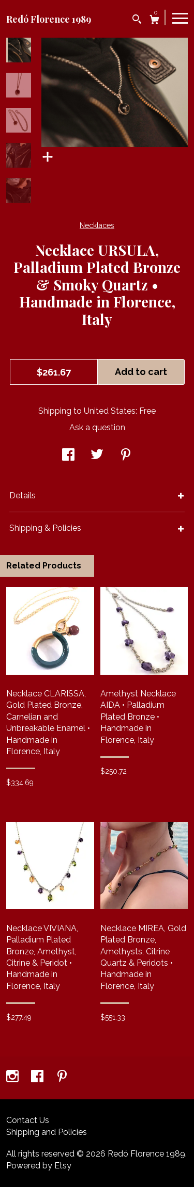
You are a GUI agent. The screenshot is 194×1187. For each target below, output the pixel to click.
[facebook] (38, 1077)
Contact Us (27, 1120)
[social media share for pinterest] (126, 456)
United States (110, 411)
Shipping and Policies (46, 1132)
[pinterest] (62, 1077)
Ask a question (97, 427)
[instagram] (13, 1077)
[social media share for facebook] (68, 456)
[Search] (136, 20)
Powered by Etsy (38, 1165)
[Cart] (154, 20)
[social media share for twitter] (97, 456)
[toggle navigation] (180, 17)
